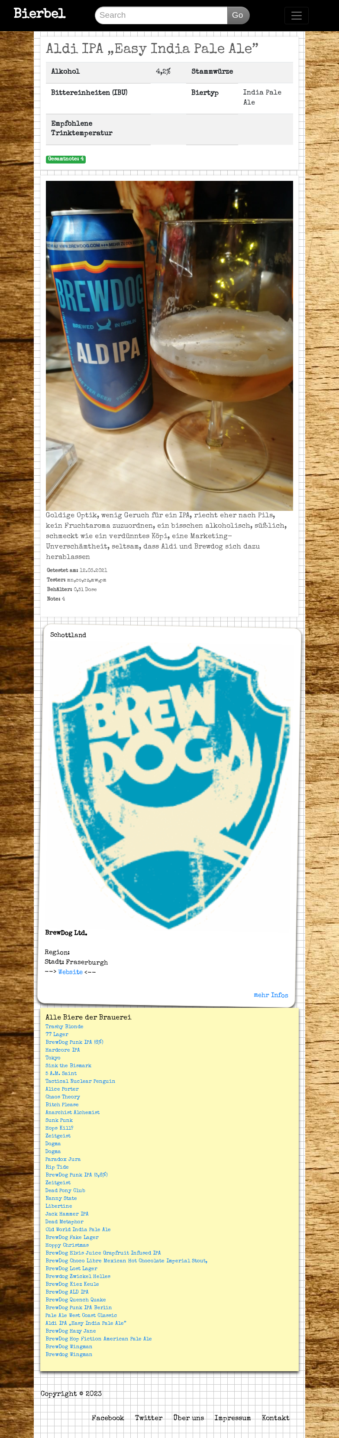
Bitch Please (62, 1105)
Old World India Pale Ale (78, 1230)
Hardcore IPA (62, 1050)
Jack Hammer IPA (67, 1214)
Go (237, 15)
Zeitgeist (58, 1136)
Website (69, 972)
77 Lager (56, 1035)
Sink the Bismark (68, 1066)
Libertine (58, 1206)
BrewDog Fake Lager (72, 1238)
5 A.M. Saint (61, 1074)
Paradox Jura (63, 1160)
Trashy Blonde (64, 1027)
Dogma (53, 1144)
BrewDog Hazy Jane (70, 1331)
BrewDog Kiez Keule (72, 1285)
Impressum (233, 1418)
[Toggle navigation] (296, 15)
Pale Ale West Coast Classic (81, 1316)
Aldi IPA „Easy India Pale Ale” (85, 1324)
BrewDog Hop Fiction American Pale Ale (98, 1339)
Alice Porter (62, 1089)
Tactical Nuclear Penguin (80, 1082)
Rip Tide (57, 1167)
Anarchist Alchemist (72, 1113)
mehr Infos (271, 995)
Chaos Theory (62, 1097)
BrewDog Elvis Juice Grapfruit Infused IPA (103, 1253)
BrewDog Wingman (69, 1347)
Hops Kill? (59, 1128)
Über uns (188, 1418)
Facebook (108, 1418)
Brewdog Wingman (69, 1355)
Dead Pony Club (65, 1191)
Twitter (148, 1418)
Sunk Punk (59, 1121)
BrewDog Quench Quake (75, 1300)
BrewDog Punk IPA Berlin (78, 1308)
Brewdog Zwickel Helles (77, 1277)
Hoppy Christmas (67, 1245)
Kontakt (276, 1418)
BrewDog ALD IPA (67, 1292)
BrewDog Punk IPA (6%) (74, 1043)
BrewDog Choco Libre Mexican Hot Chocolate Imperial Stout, (126, 1261)
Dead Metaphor (64, 1222)
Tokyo (53, 1058)
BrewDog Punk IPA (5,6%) (76, 1175)
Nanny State (61, 1199)
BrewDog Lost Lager (71, 1269)
